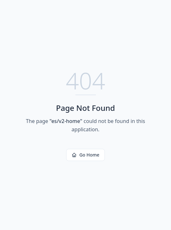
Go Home (85, 155)
